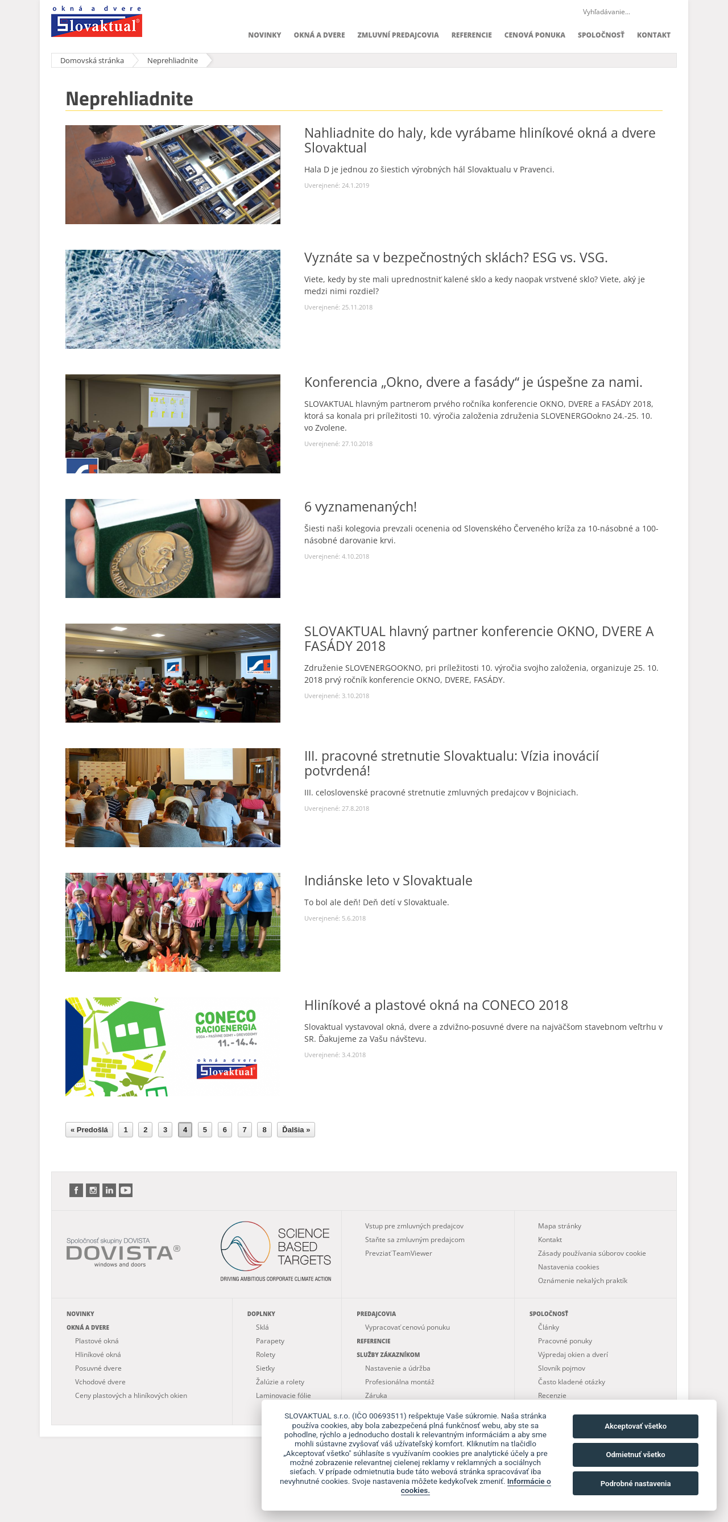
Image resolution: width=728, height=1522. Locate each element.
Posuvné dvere (98, 1368)
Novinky (264, 35)
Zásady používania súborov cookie (592, 1253)
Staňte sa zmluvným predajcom (415, 1239)
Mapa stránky (559, 1226)
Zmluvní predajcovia (398, 35)
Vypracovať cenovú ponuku (407, 1327)
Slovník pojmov (561, 1368)
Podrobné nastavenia (636, 1483)
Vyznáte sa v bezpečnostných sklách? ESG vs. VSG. (456, 257)
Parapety (270, 1341)
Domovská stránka (92, 60)
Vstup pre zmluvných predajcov (414, 1226)
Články (548, 1327)
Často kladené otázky (571, 1382)
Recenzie (552, 1395)
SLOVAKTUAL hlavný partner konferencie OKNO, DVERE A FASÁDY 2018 (479, 638)
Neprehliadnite (172, 60)
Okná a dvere (319, 35)
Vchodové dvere (100, 1382)
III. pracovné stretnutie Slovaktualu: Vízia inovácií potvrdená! (451, 762)
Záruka (376, 1395)
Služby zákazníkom (388, 1355)
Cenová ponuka (534, 35)
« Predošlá (89, 1129)
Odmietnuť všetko (635, 1454)
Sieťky (265, 1368)
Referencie (472, 35)
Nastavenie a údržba (398, 1368)
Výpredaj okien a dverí (573, 1354)
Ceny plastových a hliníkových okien (131, 1395)
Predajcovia (376, 1314)
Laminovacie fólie (283, 1395)
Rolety (265, 1354)
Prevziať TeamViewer (398, 1253)
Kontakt (654, 35)
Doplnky (261, 1314)
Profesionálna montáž (400, 1382)
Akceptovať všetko (636, 1426)
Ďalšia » (296, 1129)
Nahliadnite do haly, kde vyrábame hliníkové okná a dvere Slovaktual (480, 139)
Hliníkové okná (98, 1354)
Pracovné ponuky (565, 1341)
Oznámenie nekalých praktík (582, 1280)
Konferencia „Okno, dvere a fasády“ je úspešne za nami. (473, 382)
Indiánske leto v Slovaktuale (388, 880)
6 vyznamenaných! (360, 506)
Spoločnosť (601, 35)
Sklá (262, 1327)
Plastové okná (97, 1341)
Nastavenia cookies (568, 1267)
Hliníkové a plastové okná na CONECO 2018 (436, 1005)
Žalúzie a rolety (280, 1382)
